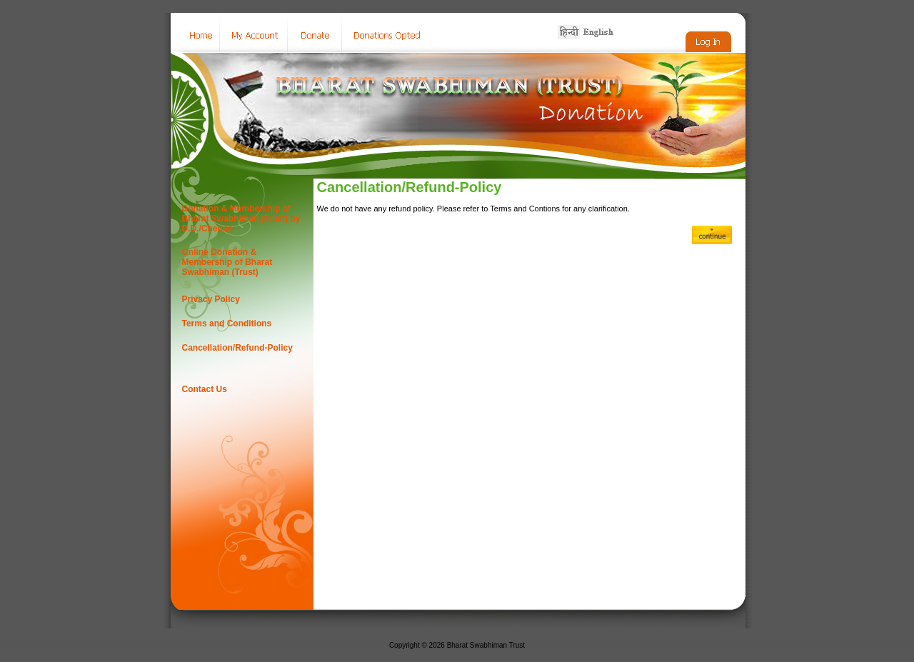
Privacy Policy (211, 299)
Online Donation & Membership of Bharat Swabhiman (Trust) (227, 262)
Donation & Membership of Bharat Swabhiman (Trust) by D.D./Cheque (241, 219)
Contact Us (204, 389)
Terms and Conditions (227, 324)
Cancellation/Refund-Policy (237, 348)
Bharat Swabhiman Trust (486, 645)
